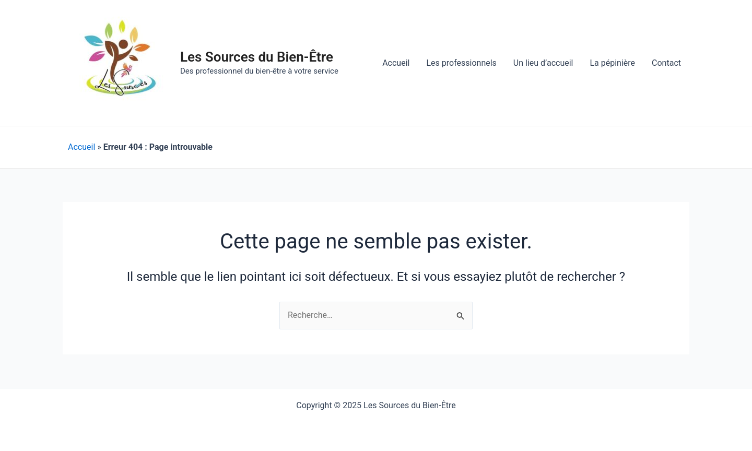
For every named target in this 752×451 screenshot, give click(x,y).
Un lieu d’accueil (543, 63)
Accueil (395, 63)
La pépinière (612, 63)
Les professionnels (461, 63)
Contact (666, 63)
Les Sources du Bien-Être (256, 57)
